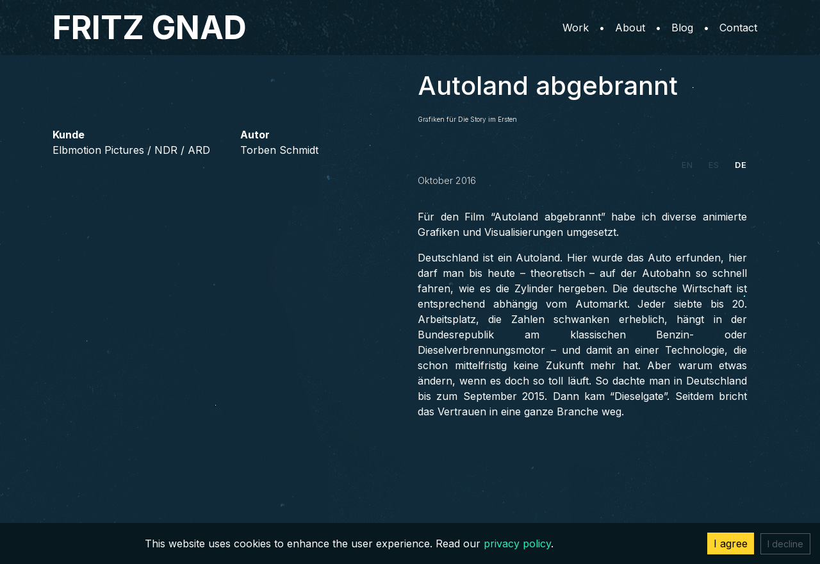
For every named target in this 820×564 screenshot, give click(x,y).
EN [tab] (687, 165)
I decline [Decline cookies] (785, 543)
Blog (682, 27)
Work (575, 27)
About (630, 27)
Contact (738, 27)
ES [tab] (714, 165)
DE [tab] (741, 165)
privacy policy (517, 543)
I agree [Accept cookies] (731, 543)
